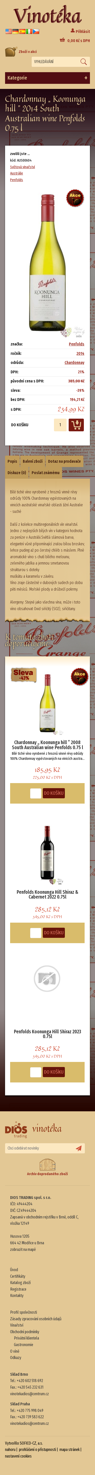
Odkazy (15, 1357)
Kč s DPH (78, 40)
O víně (14, 1351)
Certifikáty (17, 1276)
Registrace (18, 1289)
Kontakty (17, 1295)
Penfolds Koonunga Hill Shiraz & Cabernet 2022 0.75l (47, 894)
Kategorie (47, 78)
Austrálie (16, 173)
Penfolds (16, 180)
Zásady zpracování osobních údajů (36, 1318)
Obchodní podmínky (24, 1331)
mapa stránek (70, 1449)
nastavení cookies (18, 1456)
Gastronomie (23, 1344)
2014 (80, 353)
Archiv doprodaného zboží (47, 1167)
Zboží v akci (21, 52)
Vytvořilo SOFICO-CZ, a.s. (24, 1443)
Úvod (14, 1269)
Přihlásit (83, 31)
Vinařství (16, 1325)
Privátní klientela (26, 1338)
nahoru (10, 1449)
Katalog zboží (20, 1282)
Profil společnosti (23, 1312)
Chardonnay (74, 362)
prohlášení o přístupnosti (37, 1449)
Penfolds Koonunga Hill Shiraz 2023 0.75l (47, 1034)
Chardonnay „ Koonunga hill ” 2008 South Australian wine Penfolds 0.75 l (47, 745)
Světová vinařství (22, 167)
